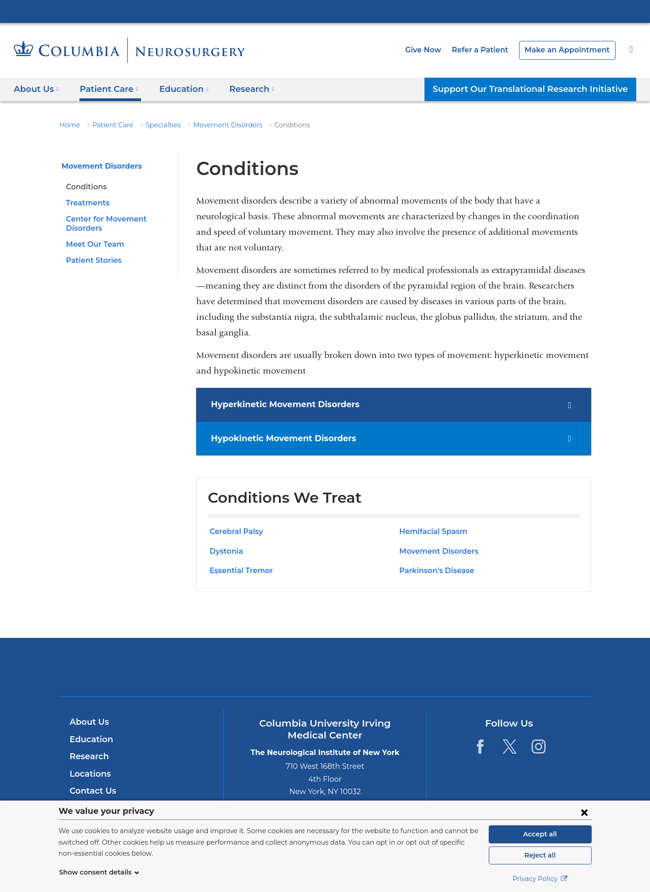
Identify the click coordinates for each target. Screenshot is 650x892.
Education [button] (176, 89)
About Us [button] (36, 89)
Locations (89, 773)
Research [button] (241, 89)
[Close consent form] (584, 812)
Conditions (85, 187)
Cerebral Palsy (234, 531)
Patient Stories (92, 260)
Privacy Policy (540, 878)
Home (68, 125)
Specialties (154, 125)
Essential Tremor (239, 570)
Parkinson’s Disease (434, 570)
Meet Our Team (92, 244)
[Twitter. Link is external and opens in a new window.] (509, 746)
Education (90, 739)
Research (88, 756)
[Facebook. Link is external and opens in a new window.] (480, 746)
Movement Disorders (213, 125)
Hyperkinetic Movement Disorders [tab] (278, 404)
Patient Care (108, 125)
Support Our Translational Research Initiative (537, 89)
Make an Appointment (572, 50)
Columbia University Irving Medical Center (325, 11)
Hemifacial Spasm (430, 531)
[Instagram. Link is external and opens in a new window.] (538, 746)
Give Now (438, 50)
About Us (88, 722)
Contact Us (91, 790)
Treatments (85, 203)
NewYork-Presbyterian (325, 673)
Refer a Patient (491, 50)
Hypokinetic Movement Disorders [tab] (276, 438)
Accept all (540, 834)
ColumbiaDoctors (457, 667)
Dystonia (225, 551)
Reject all (540, 855)
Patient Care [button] (105, 89)
